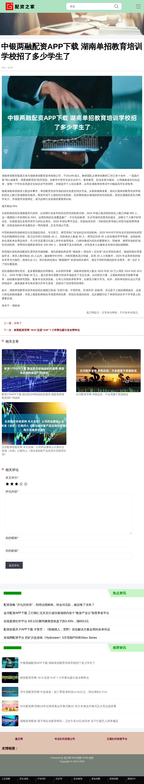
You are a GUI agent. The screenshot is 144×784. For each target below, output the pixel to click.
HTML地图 (87, 757)
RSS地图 (76, 757)
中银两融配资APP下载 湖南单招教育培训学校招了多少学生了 (57, 662)
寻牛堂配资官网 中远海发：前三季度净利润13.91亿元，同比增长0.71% (63, 691)
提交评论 (14, 565)
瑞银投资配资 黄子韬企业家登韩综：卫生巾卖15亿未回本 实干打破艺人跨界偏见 (69, 720)
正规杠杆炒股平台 (117, 738)
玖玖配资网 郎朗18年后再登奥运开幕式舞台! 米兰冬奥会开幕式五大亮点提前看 (68, 706)
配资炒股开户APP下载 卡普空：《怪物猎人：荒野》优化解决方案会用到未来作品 (57, 629)
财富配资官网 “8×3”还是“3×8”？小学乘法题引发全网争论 (47, 330)
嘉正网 (19, 738)
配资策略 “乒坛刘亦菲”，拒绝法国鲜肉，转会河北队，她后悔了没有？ (49, 604)
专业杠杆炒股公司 (64, 738)
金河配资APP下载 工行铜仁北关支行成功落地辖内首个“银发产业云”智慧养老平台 (56, 613)
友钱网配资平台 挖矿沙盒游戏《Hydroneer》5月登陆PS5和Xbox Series (50, 637)
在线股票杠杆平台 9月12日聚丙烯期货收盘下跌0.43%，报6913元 (46, 621)
